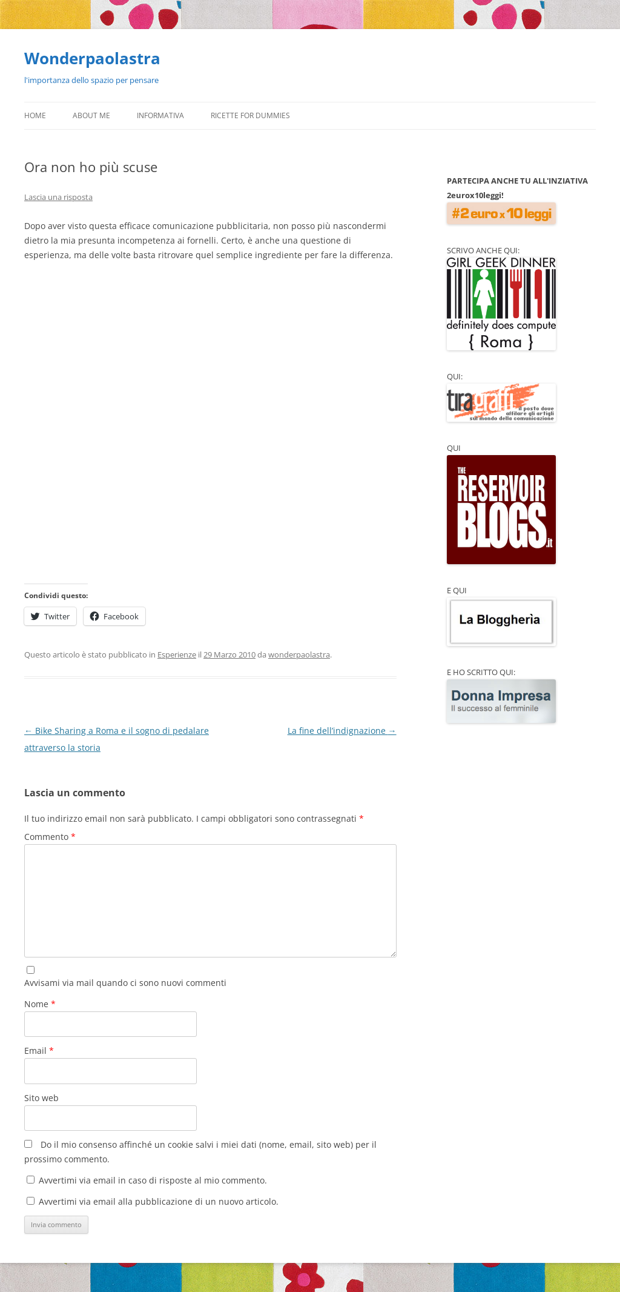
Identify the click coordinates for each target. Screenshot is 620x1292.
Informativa (160, 115)
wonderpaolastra (299, 654)
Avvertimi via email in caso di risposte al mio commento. (153, 1180)
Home (35, 115)
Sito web (41, 1098)
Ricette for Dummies (250, 115)
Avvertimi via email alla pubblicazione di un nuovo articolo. (159, 1201)
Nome (40, 1004)
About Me (91, 115)
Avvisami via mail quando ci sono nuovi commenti (125, 982)
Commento (50, 836)
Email (39, 1050)
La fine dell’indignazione (342, 730)
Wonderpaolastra (92, 58)
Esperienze (176, 654)
